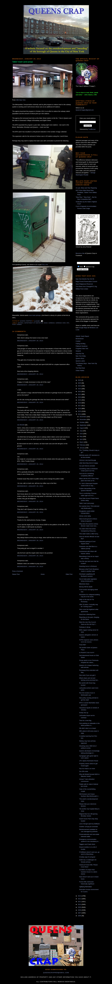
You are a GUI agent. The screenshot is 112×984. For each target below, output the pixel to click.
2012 (79, 899)
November (83, 419)
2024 (79, 386)
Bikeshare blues (84, 584)
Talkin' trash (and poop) (86, 503)
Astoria (20, 323)
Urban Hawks (80, 370)
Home (43, 574)
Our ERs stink (83, 771)
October (82, 422)
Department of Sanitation (33, 323)
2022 (79, 391)
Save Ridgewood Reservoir (84, 284)
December (83, 416)
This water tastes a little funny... (89, 534)
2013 (79, 896)
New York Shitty (81, 356)
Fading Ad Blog (80, 343)
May (81, 436)
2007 (79, 913)
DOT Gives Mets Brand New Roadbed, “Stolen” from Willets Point (86, 192)
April (81, 439)
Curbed (78, 341)
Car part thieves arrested (87, 466)
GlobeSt (78, 351)
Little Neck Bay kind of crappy (88, 463)
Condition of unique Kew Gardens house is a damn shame (88, 872)
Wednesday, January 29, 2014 (30, 340)
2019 (79, 400)
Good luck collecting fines (87, 614)
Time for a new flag (85, 720)
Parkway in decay (84, 627)
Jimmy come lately (85, 516)
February (83, 445)
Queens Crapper (26, 321)
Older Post (69, 574)
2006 (79, 916)
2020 (79, 397)
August (82, 428)
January (82, 448)
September (83, 425)
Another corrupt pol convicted (88, 826)
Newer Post (16, 574)
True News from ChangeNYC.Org (86, 286)
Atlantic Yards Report (82, 336)
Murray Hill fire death (85, 587)
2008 (79, 910)
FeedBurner (92, 129)
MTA (68, 323)
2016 (79, 408)
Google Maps (83, 327)
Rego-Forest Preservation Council (86, 281)
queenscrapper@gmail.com (56, 972)
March (82, 442)
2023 (79, 388)
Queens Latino (80, 361)
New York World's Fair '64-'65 (85, 279)
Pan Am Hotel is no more (87, 768)
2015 (79, 411)
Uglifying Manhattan (85, 886)
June (81, 433)
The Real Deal (80, 368)
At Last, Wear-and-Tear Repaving (86, 188)
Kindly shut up (83, 712)
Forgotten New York (82, 348)
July (81, 431)
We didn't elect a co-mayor (87, 728)
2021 (79, 394)
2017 (79, 405)
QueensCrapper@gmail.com (85, 110)
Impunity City (80, 353)
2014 (79, 414)
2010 (79, 904)
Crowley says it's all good (87, 857)
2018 (79, 403)
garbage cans (61, 323)
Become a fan (80, 253)
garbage (52, 323)
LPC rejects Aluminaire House (88, 761)
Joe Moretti (20, 425)
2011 (79, 901)
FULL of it (45, 264)
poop (14, 324)
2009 (79, 907)
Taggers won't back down (87, 844)
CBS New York (20, 100)
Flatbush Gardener (82, 346)
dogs (46, 323)
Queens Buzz (80, 358)
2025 (79, 383)
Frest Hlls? (82, 645)
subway (19, 324)
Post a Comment (17, 571)
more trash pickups (35, 315)
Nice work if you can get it (87, 675)
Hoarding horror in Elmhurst (88, 566)
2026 (79, 380)
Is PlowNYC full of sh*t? (86, 652)
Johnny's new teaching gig (87, 460)
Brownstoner (80, 338)
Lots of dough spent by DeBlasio (89, 824)
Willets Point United (82, 289)
